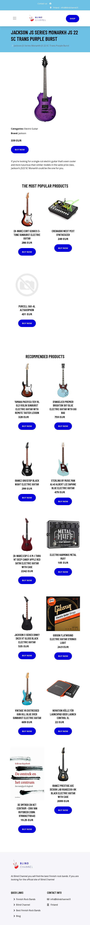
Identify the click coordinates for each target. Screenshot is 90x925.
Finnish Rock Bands (25, 899)
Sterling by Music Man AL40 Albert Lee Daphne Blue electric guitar (63, 484)
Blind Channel (23, 904)
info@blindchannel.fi (69, 7)
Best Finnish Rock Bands (28, 910)
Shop (72, 18)
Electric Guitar (31, 128)
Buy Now (20, 149)
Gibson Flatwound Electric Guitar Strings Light (63, 639)
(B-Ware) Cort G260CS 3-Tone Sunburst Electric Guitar (27, 234)
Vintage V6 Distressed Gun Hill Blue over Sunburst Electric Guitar (27, 714)
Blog (18, 916)
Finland (56, 7)
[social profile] (50, 3)
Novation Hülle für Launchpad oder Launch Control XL (63, 714)
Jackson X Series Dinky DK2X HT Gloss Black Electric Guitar (27, 638)
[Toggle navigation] (14, 18)
